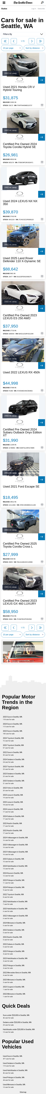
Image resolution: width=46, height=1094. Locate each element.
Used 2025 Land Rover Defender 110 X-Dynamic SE (22, 260)
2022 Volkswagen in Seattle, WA (15, 917)
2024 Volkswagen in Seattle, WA (15, 839)
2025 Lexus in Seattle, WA (13, 803)
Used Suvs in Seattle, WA (12, 1057)
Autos (4, 8)
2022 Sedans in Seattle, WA (13, 931)
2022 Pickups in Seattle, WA (13, 967)
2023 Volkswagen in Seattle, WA (15, 853)
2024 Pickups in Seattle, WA (13, 888)
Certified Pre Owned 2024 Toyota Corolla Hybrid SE (20, 145)
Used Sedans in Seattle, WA (13, 1064)
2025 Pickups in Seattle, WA (13, 952)
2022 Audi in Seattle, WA (12, 938)
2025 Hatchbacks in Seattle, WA (15, 910)
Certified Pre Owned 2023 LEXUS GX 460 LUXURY (20, 602)
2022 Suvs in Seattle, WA (12, 753)
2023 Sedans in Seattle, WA (13, 775)
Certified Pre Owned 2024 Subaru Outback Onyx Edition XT (22, 432)
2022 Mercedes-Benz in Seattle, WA (17, 974)
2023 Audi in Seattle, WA (12, 832)
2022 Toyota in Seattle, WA (13, 895)
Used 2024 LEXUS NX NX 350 (20, 203)
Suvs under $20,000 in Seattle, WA (16, 1016)
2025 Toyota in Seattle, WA (13, 746)
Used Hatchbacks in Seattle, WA (15, 1071)
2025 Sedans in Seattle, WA (13, 782)
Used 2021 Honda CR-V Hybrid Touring (19, 88)
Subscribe (41, 9)
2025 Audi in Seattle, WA (12, 824)
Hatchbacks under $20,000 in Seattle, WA (19, 1030)
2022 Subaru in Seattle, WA (13, 945)
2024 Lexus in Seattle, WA (13, 810)
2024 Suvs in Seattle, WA (12, 725)
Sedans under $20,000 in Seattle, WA (17, 1023)
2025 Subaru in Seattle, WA (13, 860)
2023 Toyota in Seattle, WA (13, 768)
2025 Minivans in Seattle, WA (14, 981)
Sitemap (23, 1092)
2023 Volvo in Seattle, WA (13, 789)
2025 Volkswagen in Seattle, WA (15, 846)
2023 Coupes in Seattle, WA (13, 988)
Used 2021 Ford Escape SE (21, 486)
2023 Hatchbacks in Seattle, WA (15, 959)
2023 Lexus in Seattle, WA (13, 796)
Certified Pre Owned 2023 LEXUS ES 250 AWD (20, 317)
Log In (33, 9)
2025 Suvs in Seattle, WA (12, 718)
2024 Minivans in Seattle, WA (14, 924)
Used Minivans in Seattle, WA (14, 1086)
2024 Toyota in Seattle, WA (13, 739)
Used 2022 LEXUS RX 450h (21, 372)
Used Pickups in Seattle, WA (13, 1078)
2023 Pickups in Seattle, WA (13, 881)
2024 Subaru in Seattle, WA (13, 817)
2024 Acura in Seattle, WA (13, 874)
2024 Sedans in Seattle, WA (13, 760)
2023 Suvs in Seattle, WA (12, 732)
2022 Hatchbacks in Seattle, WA (15, 903)
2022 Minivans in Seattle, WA (14, 995)
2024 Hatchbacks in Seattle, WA (15, 867)
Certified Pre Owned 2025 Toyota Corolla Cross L (20, 545)
